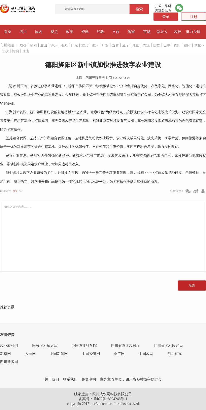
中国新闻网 (59, 354)
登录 (165, 17)
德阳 (187, 45)
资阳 (177, 45)
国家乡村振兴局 (45, 346)
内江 (146, 45)
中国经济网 (91, 354)
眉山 (43, 45)
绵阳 (33, 45)
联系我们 (70, 379)
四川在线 (174, 354)
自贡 (156, 45)
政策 (69, 32)
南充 (64, 45)
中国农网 (146, 354)
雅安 (84, 45)
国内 (38, 32)
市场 (146, 32)
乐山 (136, 45)
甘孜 (5, 51)
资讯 (85, 32)
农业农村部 (9, 346)
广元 (74, 45)
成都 (23, 45)
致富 (131, 32)
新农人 (162, 32)
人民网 (30, 354)
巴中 (166, 45)
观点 (54, 32)
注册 (193, 17)
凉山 (25, 51)
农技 (177, 32)
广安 (105, 45)
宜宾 (115, 45)
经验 (100, 32)
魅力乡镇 (193, 32)
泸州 (53, 45)
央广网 (119, 354)
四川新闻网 (9, 362)
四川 (23, 32)
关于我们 (51, 379)
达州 (95, 45)
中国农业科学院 (84, 346)
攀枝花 (199, 45)
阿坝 (15, 51)
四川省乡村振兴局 (168, 346)
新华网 (5, 354)
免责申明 (88, 379)
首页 (7, 32)
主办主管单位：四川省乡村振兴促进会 (131, 379)
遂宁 (125, 45)
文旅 (115, 32)
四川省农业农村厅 (125, 346)
